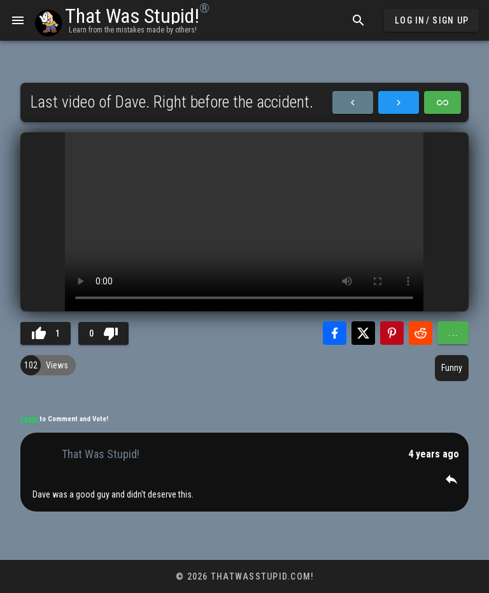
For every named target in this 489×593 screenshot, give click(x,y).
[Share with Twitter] (363, 333)
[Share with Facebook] (334, 333)
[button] (451, 479)
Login (29, 419)
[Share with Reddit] (420, 333)
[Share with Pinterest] (392, 333)
